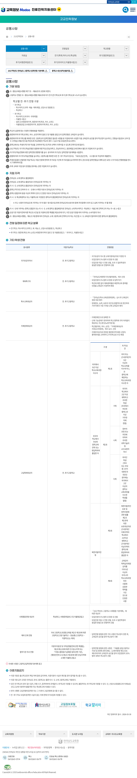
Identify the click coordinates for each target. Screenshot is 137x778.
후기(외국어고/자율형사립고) (65, 62)
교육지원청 (9, 734)
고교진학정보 (18, 36)
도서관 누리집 (77, 734)
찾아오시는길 (60, 747)
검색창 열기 (125, 9)
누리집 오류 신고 (18, 747)
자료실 (24, 55)
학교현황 (106, 48)
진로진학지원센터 (44, 10)
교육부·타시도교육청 (113, 734)
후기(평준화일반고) (107, 55)
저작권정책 (47, 747)
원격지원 (71, 747)
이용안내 (5, 747)
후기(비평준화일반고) (24, 62)
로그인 (134, 2)
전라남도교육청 (113, 2)
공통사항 (31, 36)
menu (133, 10)
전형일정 (65, 48)
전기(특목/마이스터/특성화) (66, 55)
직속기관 (42, 734)
